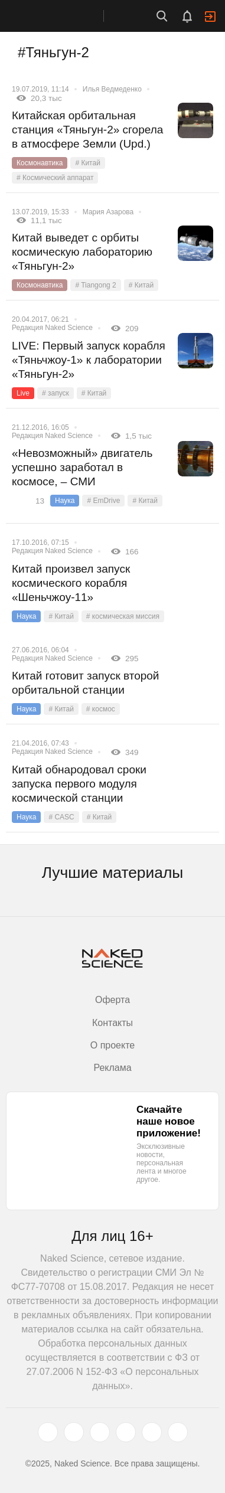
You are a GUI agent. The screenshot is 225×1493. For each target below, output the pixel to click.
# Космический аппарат (55, 178)
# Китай (87, 163)
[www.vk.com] (74, 1432)
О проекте (112, 1045)
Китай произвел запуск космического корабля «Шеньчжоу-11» (71, 583)
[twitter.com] (48, 1432)
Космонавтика (40, 163)
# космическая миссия (122, 616)
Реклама (112, 1068)
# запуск (55, 393)
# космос (100, 709)
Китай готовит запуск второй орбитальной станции (85, 682)
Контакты (112, 1023)
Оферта (112, 1000)
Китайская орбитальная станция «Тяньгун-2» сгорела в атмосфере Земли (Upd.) (87, 129)
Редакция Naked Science (52, 328)
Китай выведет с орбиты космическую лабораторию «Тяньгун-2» (82, 251)
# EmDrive (103, 500)
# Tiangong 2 (95, 285)
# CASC (61, 817)
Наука (64, 500)
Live (23, 393)
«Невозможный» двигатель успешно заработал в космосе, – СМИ (82, 467)
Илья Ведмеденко (112, 89)
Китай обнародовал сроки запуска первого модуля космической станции (79, 783)
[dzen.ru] (126, 1432)
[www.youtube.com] (100, 1432)
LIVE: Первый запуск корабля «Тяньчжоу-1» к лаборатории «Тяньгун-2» (88, 359)
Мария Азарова (108, 212)
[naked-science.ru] (178, 1432)
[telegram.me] (152, 1432)
